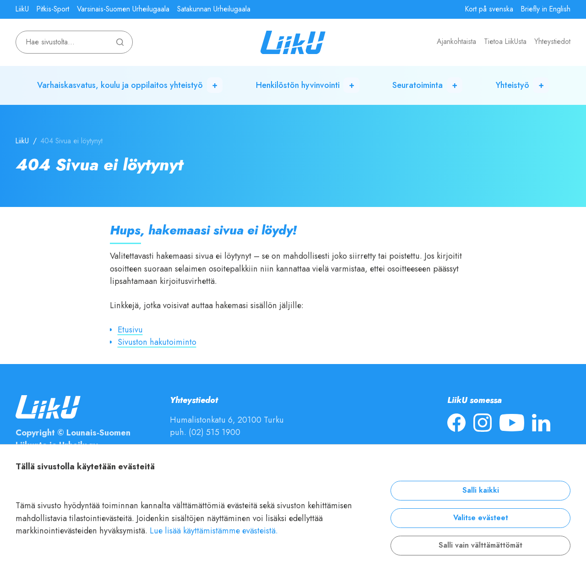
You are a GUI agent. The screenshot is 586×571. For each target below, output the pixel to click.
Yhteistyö (512, 85)
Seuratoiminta (417, 85)
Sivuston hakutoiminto (157, 342)
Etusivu (130, 329)
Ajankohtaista (456, 42)
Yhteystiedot (552, 42)
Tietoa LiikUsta (505, 42)
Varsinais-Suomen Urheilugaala (123, 9)
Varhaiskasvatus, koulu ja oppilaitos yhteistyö (120, 85)
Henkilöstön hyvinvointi (298, 85)
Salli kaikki (480, 490)
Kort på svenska (489, 9)
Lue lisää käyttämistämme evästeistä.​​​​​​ (214, 530)
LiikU (22, 9)
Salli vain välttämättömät (480, 545)
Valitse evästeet (480, 518)
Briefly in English (545, 9)
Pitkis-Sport (53, 9)
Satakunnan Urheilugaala (213, 9)
